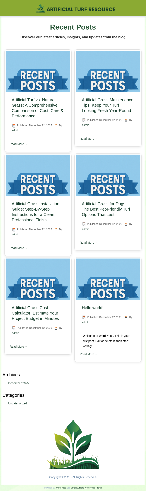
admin (15, 130)
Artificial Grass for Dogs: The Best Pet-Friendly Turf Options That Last (106, 209)
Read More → (19, 144)
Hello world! (92, 307)
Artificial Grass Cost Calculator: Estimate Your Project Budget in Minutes (35, 313)
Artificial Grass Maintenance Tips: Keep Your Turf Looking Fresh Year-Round (107, 105)
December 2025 (18, 383)
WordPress (61, 488)
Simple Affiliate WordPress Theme (86, 488)
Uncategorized (17, 403)
